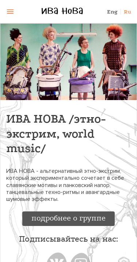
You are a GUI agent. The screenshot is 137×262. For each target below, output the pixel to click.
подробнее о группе (68, 218)
